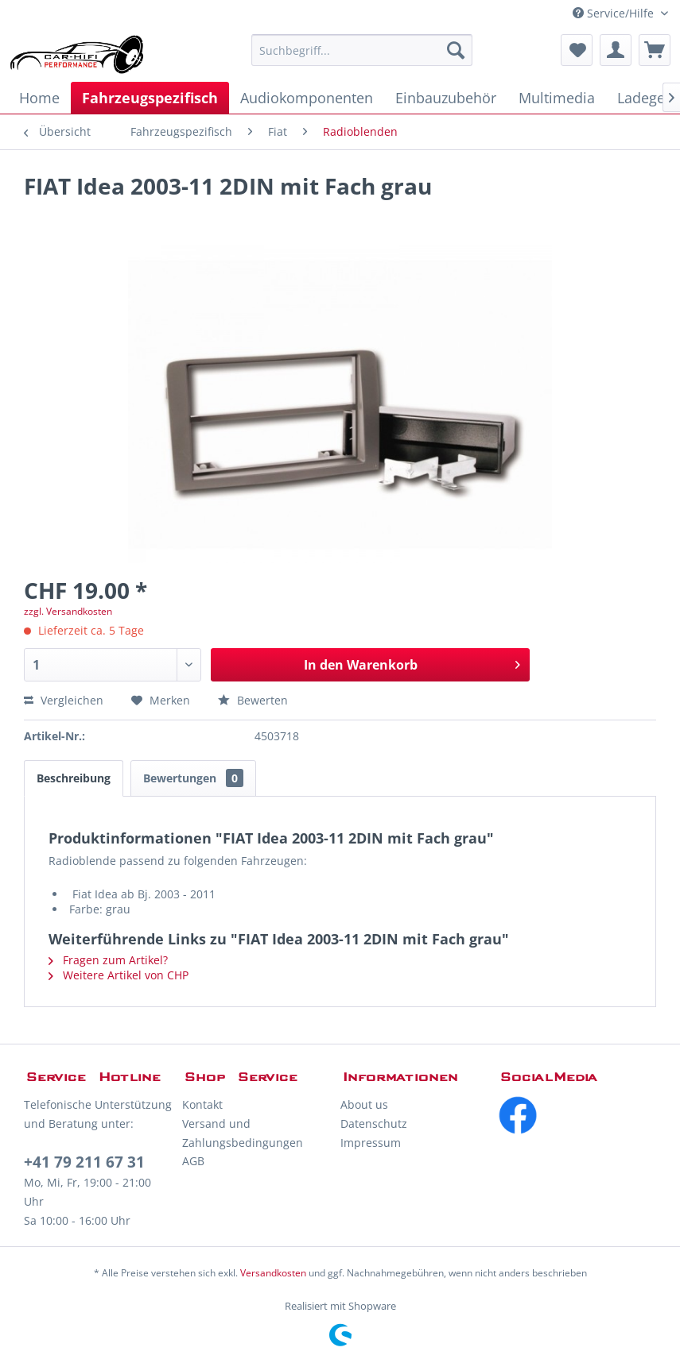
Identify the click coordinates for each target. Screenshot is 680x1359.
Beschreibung (74, 778)
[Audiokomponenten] (306, 98)
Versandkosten (273, 1273)
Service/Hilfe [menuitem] (615, 13)
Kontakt (202, 1104)
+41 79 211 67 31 (84, 1162)
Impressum (370, 1142)
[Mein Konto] (615, 50)
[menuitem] (361, 50)
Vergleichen (63, 700)
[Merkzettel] (577, 50)
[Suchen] (455, 50)
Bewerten (253, 700)
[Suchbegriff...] (361, 50)
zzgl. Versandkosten (68, 611)
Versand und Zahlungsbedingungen (242, 1133)
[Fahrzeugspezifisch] (150, 98)
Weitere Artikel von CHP (118, 975)
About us (364, 1104)
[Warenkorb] (654, 50)
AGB (193, 1160)
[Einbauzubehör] (445, 98)
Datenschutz (373, 1123)
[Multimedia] (556, 98)
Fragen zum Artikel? (108, 959)
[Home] (39, 98)
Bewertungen (193, 778)
